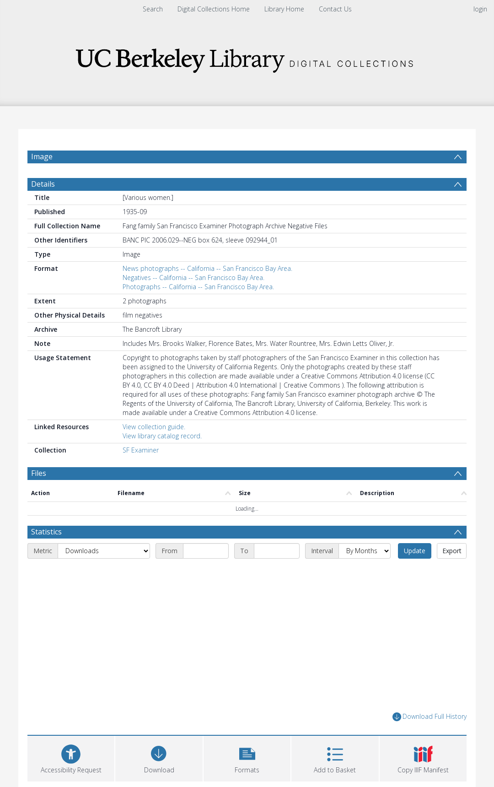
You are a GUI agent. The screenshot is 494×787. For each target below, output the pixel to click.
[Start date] (206, 551)
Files (38, 473)
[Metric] (104, 551)
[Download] (158, 757)
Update (414, 550)
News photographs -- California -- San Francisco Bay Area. (207, 268)
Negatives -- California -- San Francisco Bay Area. (193, 277)
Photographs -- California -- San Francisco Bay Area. (198, 286)
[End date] (277, 551)
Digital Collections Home (213, 9)
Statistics (46, 532)
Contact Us (335, 9)
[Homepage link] (247, 58)
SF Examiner (141, 450)
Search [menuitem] (153, 9)
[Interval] (364, 551)
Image (42, 156)
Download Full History (429, 717)
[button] (247, 757)
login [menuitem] (480, 9)
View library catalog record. (162, 435)
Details (43, 184)
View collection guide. (154, 426)
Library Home (284, 9)
